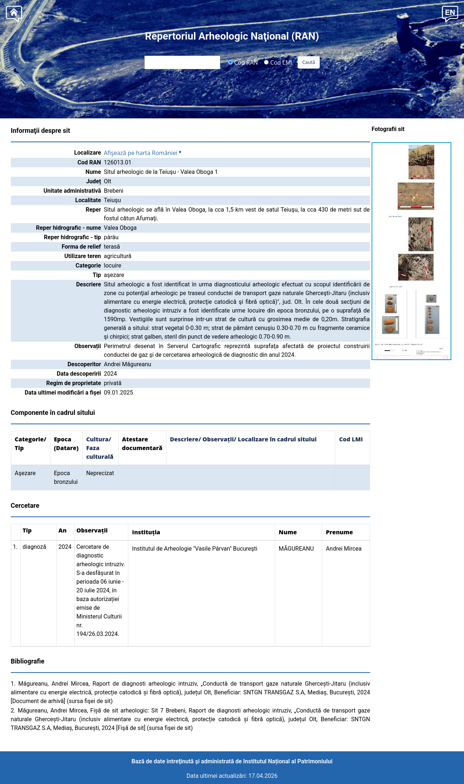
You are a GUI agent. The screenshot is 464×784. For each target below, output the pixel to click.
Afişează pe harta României (141, 153)
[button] (450, 13)
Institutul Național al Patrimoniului (287, 761)
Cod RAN (243, 62)
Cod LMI (278, 62)
